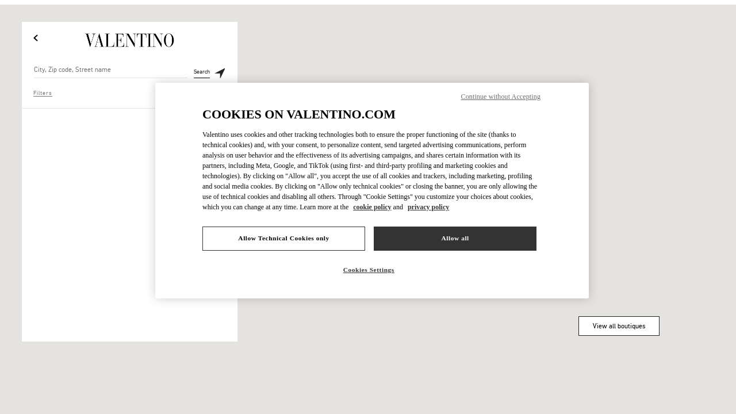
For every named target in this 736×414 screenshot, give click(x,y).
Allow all (455, 238)
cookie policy (372, 207)
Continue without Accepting (500, 97)
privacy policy (428, 207)
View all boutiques (619, 326)
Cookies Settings (368, 269)
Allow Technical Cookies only (283, 238)
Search (202, 73)
